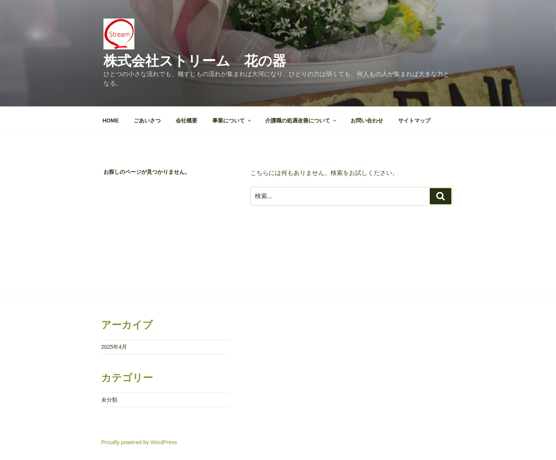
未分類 (109, 400)
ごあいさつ (147, 120)
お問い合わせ (367, 120)
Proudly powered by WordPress (139, 442)
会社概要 (186, 120)
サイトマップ (414, 120)
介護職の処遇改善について (301, 120)
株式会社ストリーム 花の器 (194, 61)
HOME (111, 120)
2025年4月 (114, 347)
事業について (232, 120)
